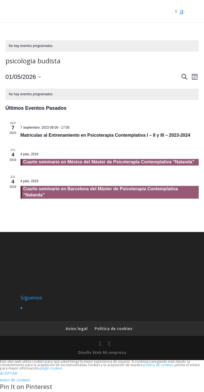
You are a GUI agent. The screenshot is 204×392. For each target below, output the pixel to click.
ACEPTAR (8, 373)
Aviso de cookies (15, 380)
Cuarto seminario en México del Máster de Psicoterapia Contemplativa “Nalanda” (109, 161)
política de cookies (158, 365)
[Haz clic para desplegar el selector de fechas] (23, 76)
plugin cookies (50, 368)
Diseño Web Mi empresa (102, 352)
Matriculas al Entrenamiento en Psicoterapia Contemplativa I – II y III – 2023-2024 (105, 135)
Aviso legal (76, 328)
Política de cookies (113, 328)
